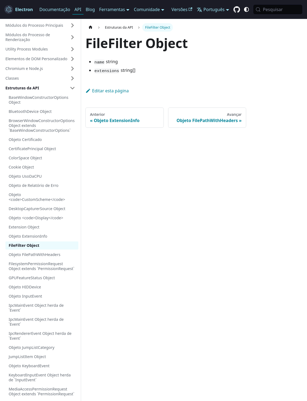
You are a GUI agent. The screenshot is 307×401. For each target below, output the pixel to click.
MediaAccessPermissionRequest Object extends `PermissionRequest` (41, 391)
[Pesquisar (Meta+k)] (278, 9)
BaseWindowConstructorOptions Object (38, 100)
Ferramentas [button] (112, 9)
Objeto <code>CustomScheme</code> (37, 197)
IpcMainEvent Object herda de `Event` (36, 308)
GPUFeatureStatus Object (32, 277)
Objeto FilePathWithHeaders (34, 254)
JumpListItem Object (27, 356)
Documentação (54, 9)
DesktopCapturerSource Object (37, 208)
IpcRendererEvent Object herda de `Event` (40, 336)
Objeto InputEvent (25, 296)
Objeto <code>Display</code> (36, 217)
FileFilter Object (24, 245)
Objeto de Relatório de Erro (33, 185)
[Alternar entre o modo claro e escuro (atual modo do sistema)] (246, 9)
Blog (90, 9)
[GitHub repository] (236, 9)
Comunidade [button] (147, 9)
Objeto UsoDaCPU (25, 176)
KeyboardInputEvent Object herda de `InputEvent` (40, 377)
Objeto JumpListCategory (31, 347)
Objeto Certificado (25, 139)
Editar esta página (107, 91)
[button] (40, 25)
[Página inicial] (90, 27)
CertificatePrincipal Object (32, 148)
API (78, 9)
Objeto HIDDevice (25, 286)
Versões (182, 9)
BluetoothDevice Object (30, 111)
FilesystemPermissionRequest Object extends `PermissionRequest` (41, 266)
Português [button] (211, 9)
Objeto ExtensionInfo (28, 236)
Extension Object (24, 227)
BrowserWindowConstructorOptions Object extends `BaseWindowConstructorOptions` (42, 125)
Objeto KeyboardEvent (29, 365)
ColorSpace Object (25, 157)
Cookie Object (21, 167)
